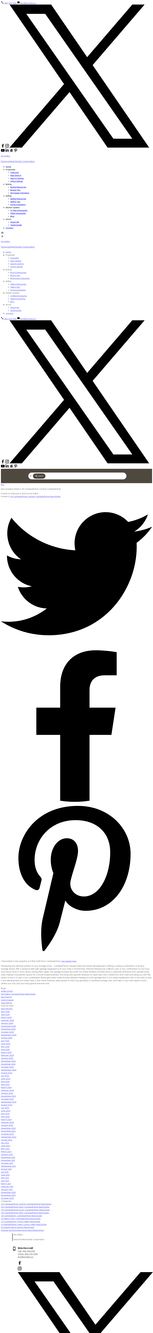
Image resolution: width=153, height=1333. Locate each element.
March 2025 (6, 1052)
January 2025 (7, 1058)
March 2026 (6, 1017)
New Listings (6, 997)
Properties (10, 169)
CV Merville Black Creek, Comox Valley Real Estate (24, 1224)
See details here (68, 961)
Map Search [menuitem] (15, 175)
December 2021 (8, 1157)
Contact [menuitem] (9, 228)
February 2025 (7, 1055)
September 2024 (8, 1070)
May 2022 (5, 1148)
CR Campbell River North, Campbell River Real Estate (25, 1207)
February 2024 (7, 1090)
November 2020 (8, 1195)
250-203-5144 (10, 3)
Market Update (13, 207)
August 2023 (6, 1105)
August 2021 (6, 1169)
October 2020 (7, 1198)
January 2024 (7, 1093)
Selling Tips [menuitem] (15, 201)
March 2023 (6, 1119)
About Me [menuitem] (14, 222)
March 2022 (6, 1151)
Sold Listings (6, 1002)
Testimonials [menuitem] (16, 225)
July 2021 (4, 1172)
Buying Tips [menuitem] (15, 190)
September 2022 (8, 1137)
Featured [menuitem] (14, 172)
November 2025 (8, 1029)
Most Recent (7, 1008)
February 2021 (7, 1186)
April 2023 (5, 1116)
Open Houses (7, 1000)
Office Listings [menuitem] (16, 181)
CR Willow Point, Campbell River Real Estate (20, 1218)
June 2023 (5, 1110)
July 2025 (5, 1040)
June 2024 (5, 1078)
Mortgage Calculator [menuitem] (19, 193)
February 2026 (7, 1020)
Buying (9, 184)
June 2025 (5, 1043)
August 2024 (6, 1072)
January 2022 (7, 1154)
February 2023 (7, 1122)
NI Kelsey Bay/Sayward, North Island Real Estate (22, 1230)
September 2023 (8, 1102)
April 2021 (5, 1180)
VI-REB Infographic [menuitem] (18, 210)
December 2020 (8, 1192)
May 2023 (5, 1113)
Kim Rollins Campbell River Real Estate (18, 994)
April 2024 (5, 1084)
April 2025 (5, 1049)
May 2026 (5, 1011)
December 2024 (8, 1061)
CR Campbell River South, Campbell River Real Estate (25, 1210)
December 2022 (8, 1128)
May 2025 (5, 1046)
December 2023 (8, 1096)
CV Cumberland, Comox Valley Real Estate (20, 1221)
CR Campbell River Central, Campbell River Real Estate (35, 496)
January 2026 (7, 1023)
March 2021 (6, 1183)
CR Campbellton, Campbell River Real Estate (21, 1215)
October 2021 (7, 1163)
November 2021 (8, 1160)
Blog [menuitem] (12, 216)
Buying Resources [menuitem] (18, 187)
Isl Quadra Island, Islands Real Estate (17, 1227)
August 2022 (6, 1140)
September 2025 (8, 1035)
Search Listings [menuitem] (17, 178)
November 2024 (8, 1064)
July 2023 (5, 1107)
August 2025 (6, 1037)
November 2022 (8, 1131)
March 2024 (6, 1087)
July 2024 (5, 1075)
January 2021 (6, 1189)
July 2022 (5, 1142)
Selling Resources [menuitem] (18, 198)
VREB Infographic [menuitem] (18, 213)
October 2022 (7, 1134)
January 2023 (7, 1125)
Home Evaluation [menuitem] (18, 204)
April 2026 (5, 1014)
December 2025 (8, 1026)
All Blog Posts (7, 991)
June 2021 (5, 1175)
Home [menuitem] (8, 166)
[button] (9, 3)
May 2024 (5, 1081)
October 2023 (7, 1099)
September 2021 (8, 1166)
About (8, 219)
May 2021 (5, 1177)
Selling (8, 196)
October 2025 (7, 1032)
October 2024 (7, 1067)
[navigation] (76, 352)
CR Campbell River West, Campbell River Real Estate (25, 1212)
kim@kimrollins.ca (28, 3)
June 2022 (5, 1145)
